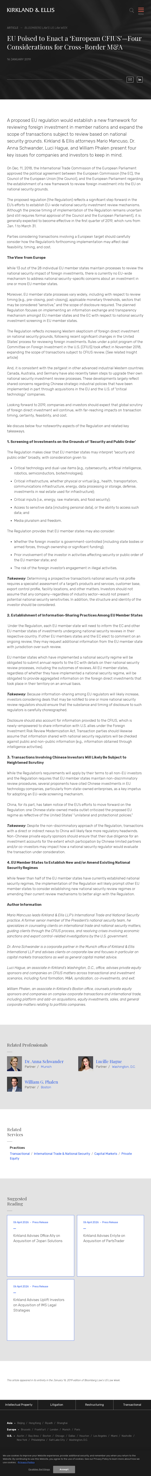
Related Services (15, 1132)
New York (22, 1439)
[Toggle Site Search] (131, 10)
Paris (77, 1429)
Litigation (56, 1404)
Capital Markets (105, 1154)
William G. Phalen (41, 1082)
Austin (20, 1435)
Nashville (127, 1435)
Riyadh (49, 1423)
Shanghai (62, 1423)
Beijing (21, 1423)
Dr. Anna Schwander (44, 1061)
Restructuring (94, 1404)
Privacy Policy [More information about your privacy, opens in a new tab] (26, 1462)
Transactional (20, 1154)
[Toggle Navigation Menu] (141, 10)
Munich (46, 1067)
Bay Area (33, 1435)
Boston (46, 1087)
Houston (84, 1435)
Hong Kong (35, 1423)
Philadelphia (38, 1439)
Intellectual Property (18, 1404)
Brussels (26, 1429)
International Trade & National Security (62, 1154)
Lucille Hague (109, 1061)
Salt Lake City (57, 1439)
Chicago (59, 1435)
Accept (64, 1469)
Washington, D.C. (123, 1067)
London (54, 1429)
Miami (114, 1435)
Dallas (72, 1435)
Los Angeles (100, 1435)
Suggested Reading (17, 1201)
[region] (75, 1463)
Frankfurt (40, 1429)
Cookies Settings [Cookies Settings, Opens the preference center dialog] (39, 1469)
